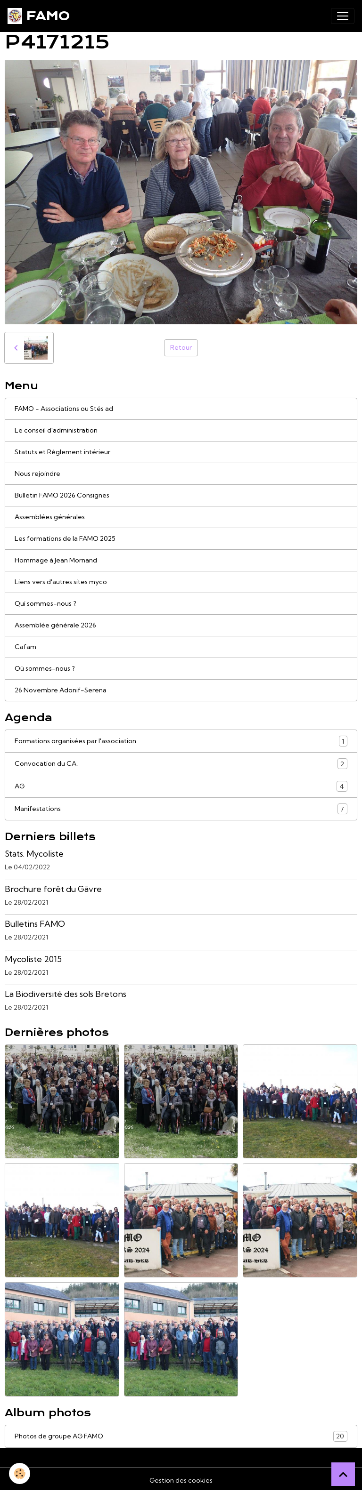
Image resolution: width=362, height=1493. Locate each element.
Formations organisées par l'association (181, 741)
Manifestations (181, 808)
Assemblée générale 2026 (55, 625)
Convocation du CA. (181, 763)
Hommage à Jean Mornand (56, 560)
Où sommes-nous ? (45, 668)
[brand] (39, 16)
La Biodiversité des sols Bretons (65, 994)
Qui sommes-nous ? (45, 603)
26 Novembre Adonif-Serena (61, 690)
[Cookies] (20, 1473)
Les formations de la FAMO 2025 (65, 538)
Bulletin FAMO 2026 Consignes (62, 495)
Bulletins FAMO (35, 924)
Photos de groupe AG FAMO (181, 1436)
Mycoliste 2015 (33, 959)
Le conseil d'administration (56, 430)
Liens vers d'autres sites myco (61, 582)
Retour (181, 347)
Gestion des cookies (181, 1480)
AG (181, 786)
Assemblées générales (50, 517)
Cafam (25, 646)
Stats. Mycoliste (34, 854)
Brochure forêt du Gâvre (53, 889)
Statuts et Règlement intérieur (62, 452)
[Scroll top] (343, 1474)
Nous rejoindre (37, 473)
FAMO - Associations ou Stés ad (64, 408)
